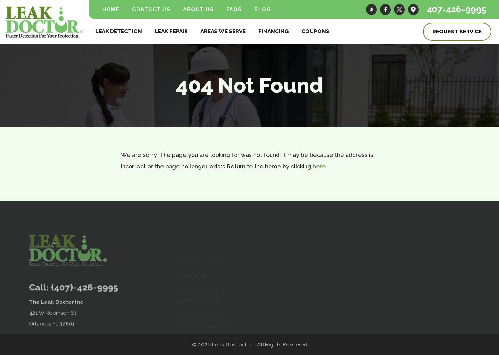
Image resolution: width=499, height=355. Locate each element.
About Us (198, 9)
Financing (273, 31)
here (319, 166)
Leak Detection (118, 31)
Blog (262, 9)
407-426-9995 (457, 9)
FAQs (234, 9)
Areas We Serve (223, 31)
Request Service (457, 31)
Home (110, 9)
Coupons (315, 31)
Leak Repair (171, 31)
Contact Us (151, 9)
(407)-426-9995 (84, 305)
